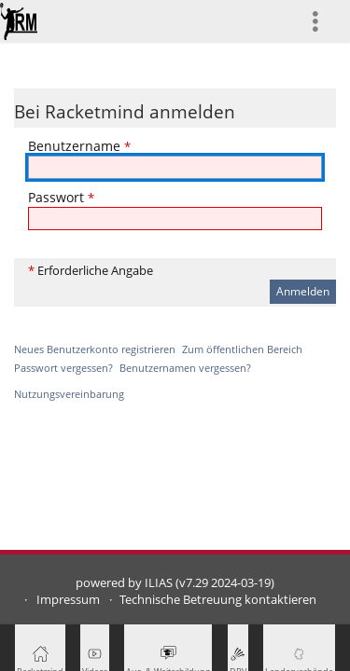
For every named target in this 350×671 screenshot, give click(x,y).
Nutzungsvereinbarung (69, 394)
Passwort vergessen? (63, 368)
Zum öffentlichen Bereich (242, 349)
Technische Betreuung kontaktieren (217, 600)
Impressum (68, 600)
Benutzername (79, 146)
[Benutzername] (175, 167)
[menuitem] (323, 21)
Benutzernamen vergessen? (185, 368)
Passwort (61, 197)
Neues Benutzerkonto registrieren (94, 349)
